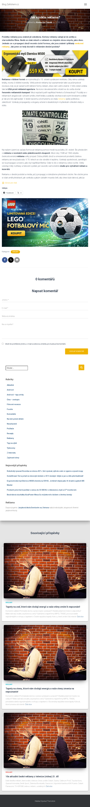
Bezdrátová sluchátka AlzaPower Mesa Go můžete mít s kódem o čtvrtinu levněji (39, 495)
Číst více (80, 617)
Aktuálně (10, 385)
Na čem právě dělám (15, 419)
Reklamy (15, 251)
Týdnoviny (11, 448)
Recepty (10, 433)
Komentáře (11, 414)
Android (10, 390)
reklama (61, 99)
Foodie (10, 409)
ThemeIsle (51, 801)
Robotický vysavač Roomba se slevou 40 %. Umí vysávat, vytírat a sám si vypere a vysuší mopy (45, 471)
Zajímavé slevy (13, 458)
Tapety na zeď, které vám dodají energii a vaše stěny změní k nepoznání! (43, 606)
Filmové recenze (14, 404)
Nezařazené (12, 424)
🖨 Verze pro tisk (9, 183)
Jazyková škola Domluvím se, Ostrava (33, 508)
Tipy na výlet (12, 443)
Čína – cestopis (13, 400)
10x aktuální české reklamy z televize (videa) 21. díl (32, 776)
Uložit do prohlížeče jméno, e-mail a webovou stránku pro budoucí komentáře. (35, 344)
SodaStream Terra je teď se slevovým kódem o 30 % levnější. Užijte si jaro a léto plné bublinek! (45, 476)
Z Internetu (11, 453)
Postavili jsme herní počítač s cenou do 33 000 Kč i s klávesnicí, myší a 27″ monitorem (41, 490)
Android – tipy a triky (15, 395)
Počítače (10, 429)
